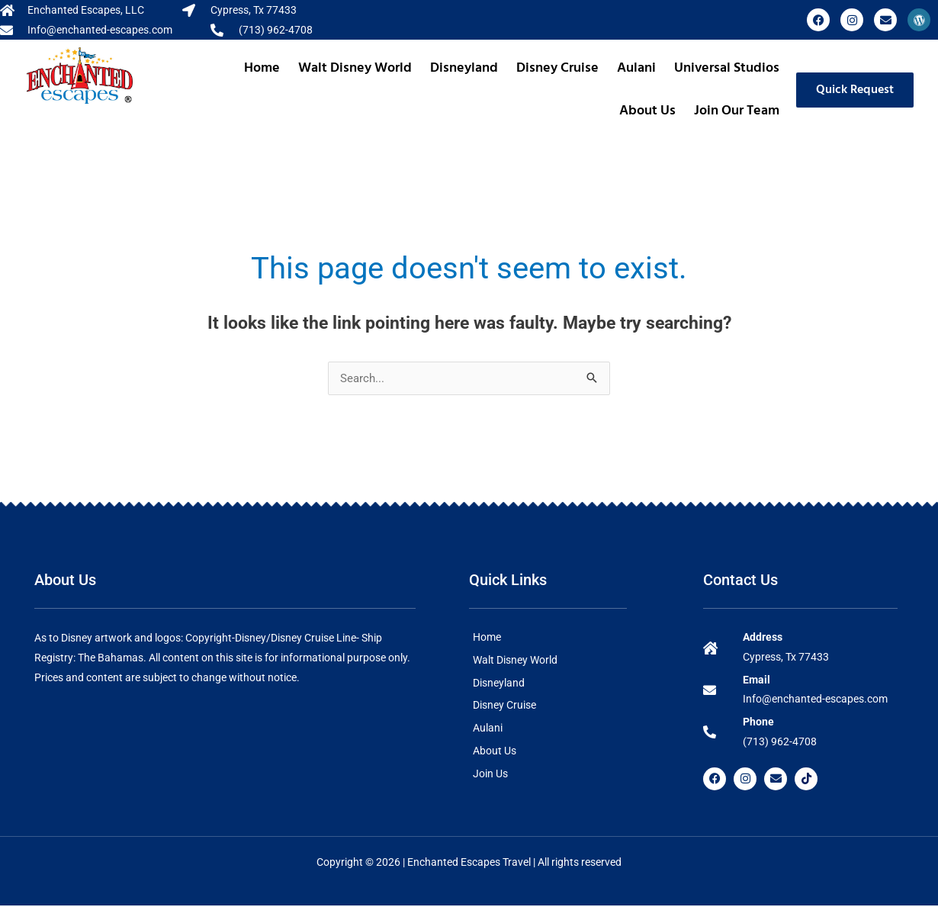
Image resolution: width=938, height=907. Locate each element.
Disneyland (464, 68)
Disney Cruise (557, 68)
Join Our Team (736, 111)
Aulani (636, 68)
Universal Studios (726, 68)
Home (262, 68)
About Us (647, 111)
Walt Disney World (355, 68)
